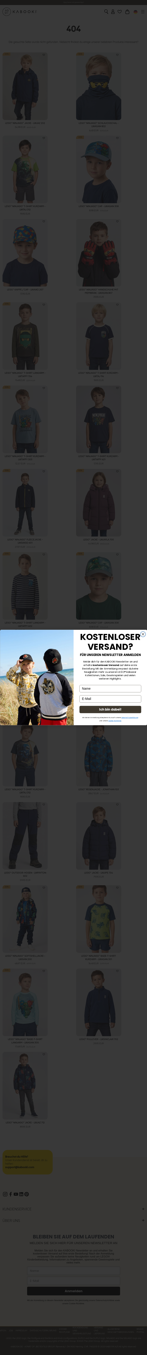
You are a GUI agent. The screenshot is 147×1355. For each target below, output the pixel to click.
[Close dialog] (143, 634)
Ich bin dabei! (110, 709)
